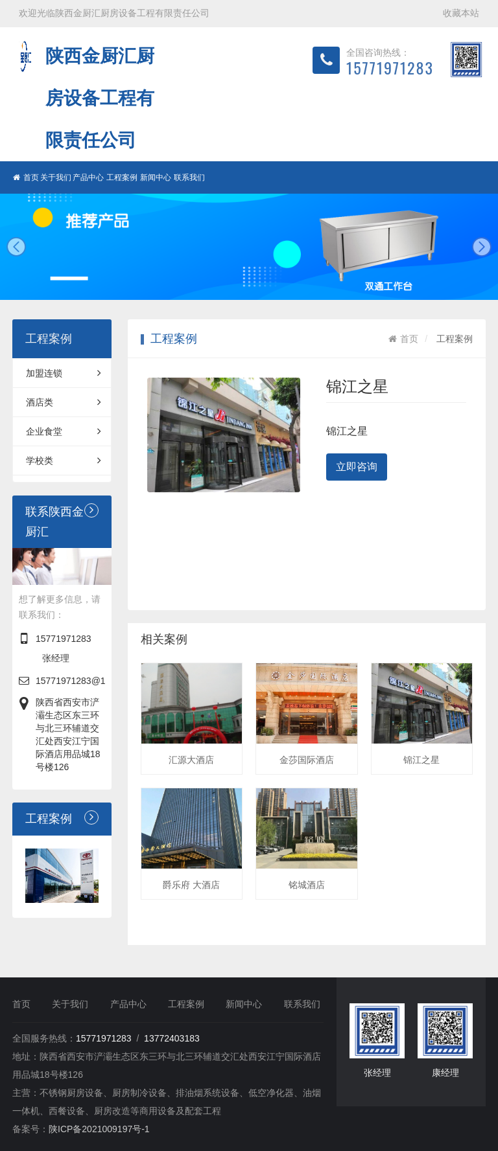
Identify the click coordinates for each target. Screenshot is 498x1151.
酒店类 (63, 402)
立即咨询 (356, 466)
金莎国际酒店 (306, 760)
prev (16, 246)
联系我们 (189, 177)
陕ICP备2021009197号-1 (99, 1129)
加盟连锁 (63, 373)
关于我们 (55, 177)
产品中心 (88, 177)
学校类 (63, 460)
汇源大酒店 (191, 760)
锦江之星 (421, 760)
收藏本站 (461, 13)
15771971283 (63, 638)
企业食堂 (63, 431)
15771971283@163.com (86, 681)
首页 (26, 177)
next (482, 246)
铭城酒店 (307, 885)
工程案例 (121, 177)
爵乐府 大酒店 (191, 885)
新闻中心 (155, 177)
